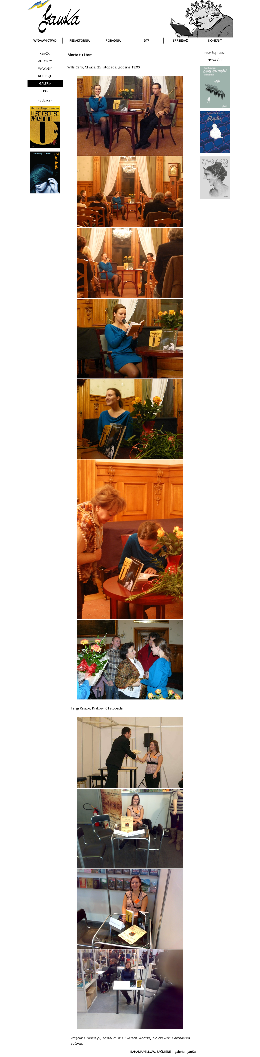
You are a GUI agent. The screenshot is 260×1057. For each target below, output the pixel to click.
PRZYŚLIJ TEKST (215, 53)
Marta (72, 54)
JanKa (191, 1052)
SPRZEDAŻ (180, 40)
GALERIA (45, 83)
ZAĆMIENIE (163, 1052)
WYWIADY (45, 68)
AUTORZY (45, 61)
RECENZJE (45, 76)
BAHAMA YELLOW (142, 1052)
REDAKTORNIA (79, 40)
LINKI (45, 91)
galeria (179, 1052)
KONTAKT (215, 40)
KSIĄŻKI (45, 53)
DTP (146, 40)
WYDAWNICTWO (44, 40)
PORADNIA (113, 40)
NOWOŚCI (215, 60)
